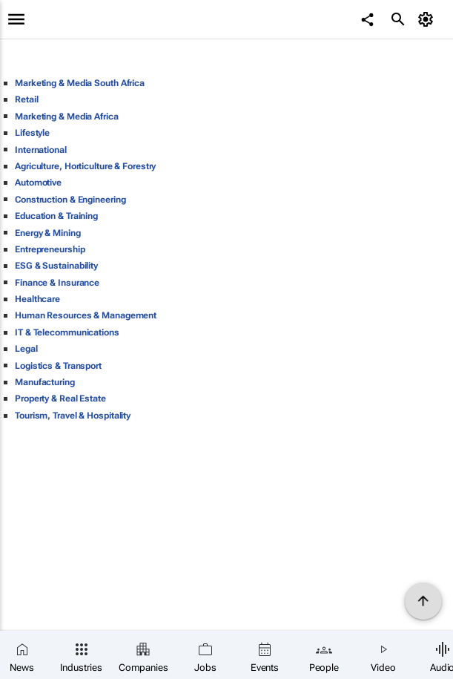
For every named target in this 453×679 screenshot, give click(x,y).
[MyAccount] (427, 19)
